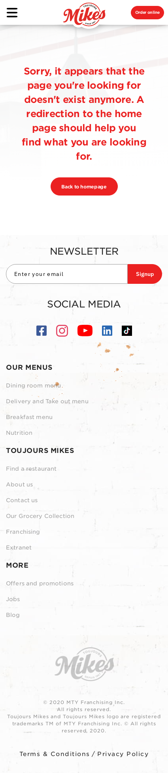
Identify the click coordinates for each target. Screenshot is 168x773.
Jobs (13, 599)
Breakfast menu (29, 417)
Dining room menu (33, 385)
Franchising (23, 532)
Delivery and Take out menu (47, 401)
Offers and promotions (40, 583)
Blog (13, 615)
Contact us (22, 500)
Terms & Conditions (54, 754)
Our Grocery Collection (40, 516)
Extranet (19, 547)
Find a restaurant (31, 468)
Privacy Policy (123, 754)
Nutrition (19, 433)
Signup (145, 274)
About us (19, 484)
